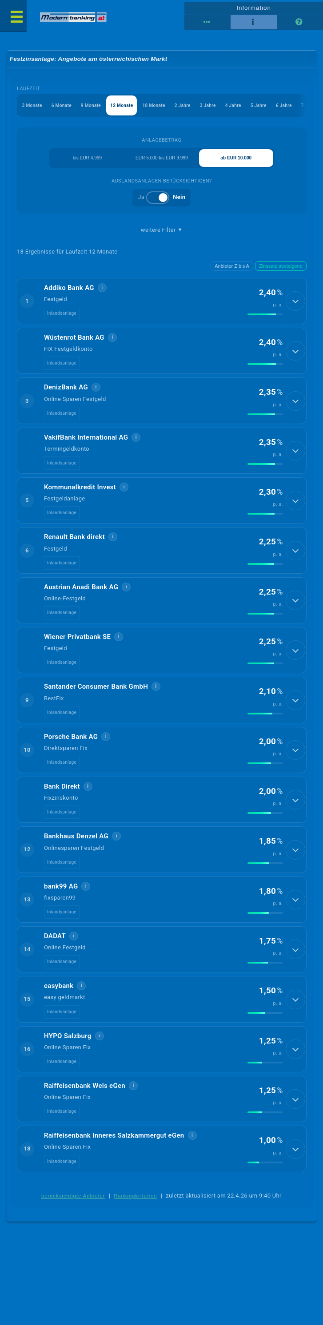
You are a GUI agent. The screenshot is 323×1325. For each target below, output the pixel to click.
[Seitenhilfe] (300, 22)
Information (253, 7)
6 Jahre (304, 108)
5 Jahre (277, 108)
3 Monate (33, 108)
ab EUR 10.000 (238, 162)
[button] (161, 306)
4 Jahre (250, 108)
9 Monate (97, 108)
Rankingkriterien (135, 1202)
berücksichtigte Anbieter (73, 1202)
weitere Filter (162, 235)
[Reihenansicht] (207, 22)
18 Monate (164, 108)
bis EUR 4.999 (85, 162)
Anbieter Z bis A (232, 271)
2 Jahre (195, 108)
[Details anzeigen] (295, 307)
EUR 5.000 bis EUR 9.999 (161, 162)
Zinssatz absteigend (281, 271)
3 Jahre (222, 108)
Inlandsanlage (61, 319)
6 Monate (65, 108)
